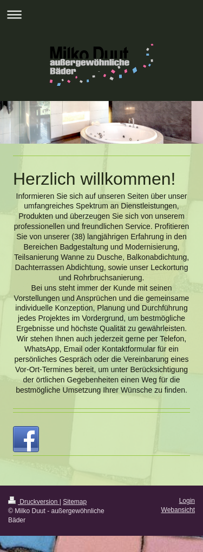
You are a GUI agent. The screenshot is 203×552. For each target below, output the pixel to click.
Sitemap (75, 502)
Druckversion (34, 502)
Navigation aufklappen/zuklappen (101, 14)
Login (187, 500)
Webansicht (178, 510)
